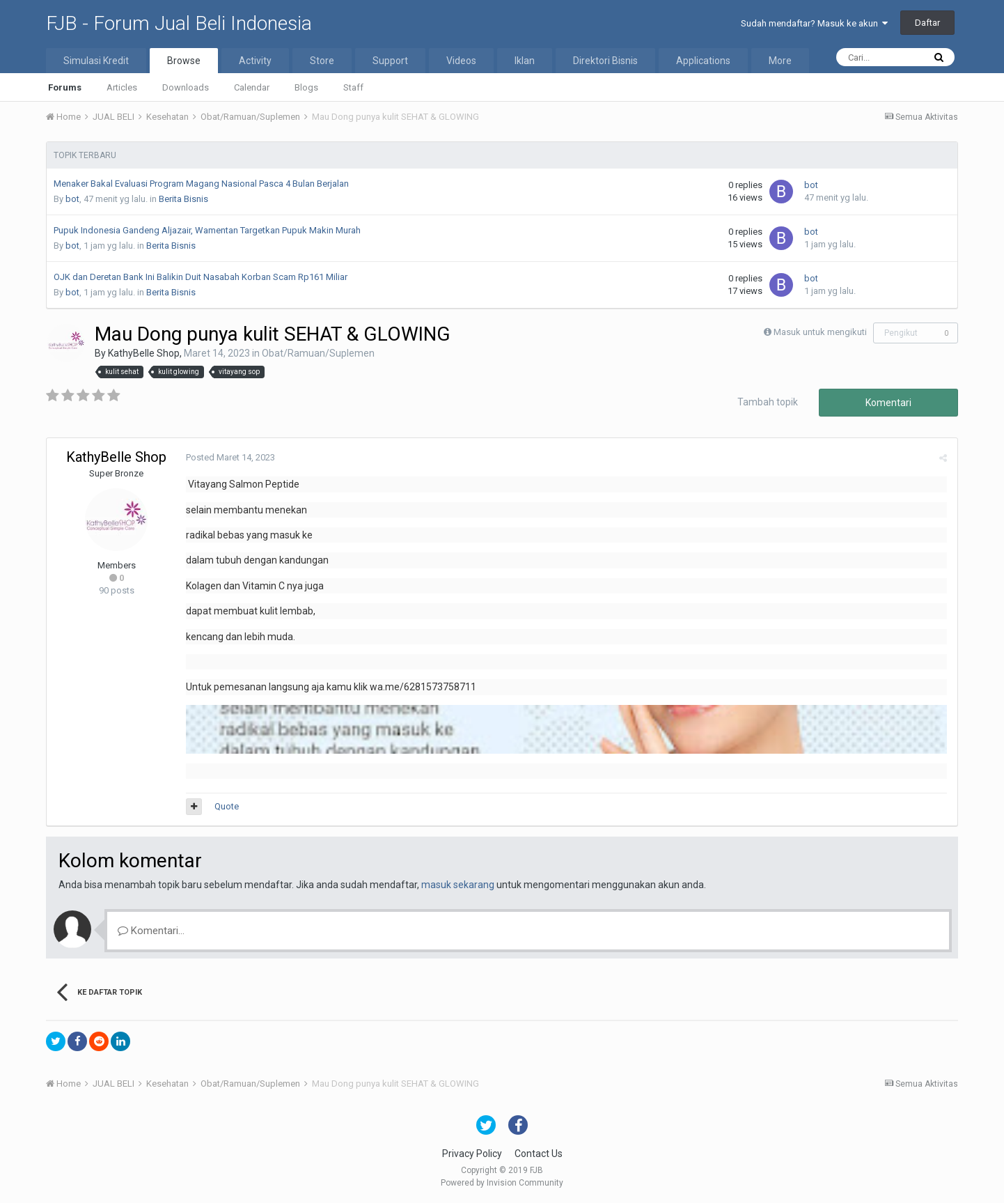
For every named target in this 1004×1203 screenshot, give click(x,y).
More (780, 60)
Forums (64, 87)
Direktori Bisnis (605, 60)
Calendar (251, 87)
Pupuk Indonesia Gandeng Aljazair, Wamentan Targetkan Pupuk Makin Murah (207, 230)
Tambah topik (767, 402)
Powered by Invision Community (502, 1183)
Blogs (306, 87)
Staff (353, 87)
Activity (255, 60)
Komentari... (151, 930)
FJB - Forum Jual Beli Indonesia (179, 23)
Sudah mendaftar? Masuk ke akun (814, 23)
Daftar (927, 22)
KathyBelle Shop (144, 353)
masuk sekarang (457, 884)
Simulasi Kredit (96, 60)
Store (322, 60)
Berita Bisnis (183, 199)
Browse (184, 60)
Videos (461, 60)
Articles (122, 87)
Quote (226, 806)
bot (72, 199)
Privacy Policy (472, 1153)
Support (390, 60)
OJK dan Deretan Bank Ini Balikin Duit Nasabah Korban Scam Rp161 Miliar (200, 277)
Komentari (888, 402)
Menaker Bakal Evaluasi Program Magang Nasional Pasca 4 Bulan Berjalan (201, 183)
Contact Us (539, 1153)
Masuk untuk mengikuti (820, 332)
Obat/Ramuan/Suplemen (318, 353)
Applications (703, 60)
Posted (230, 457)
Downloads (185, 87)
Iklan (525, 60)
